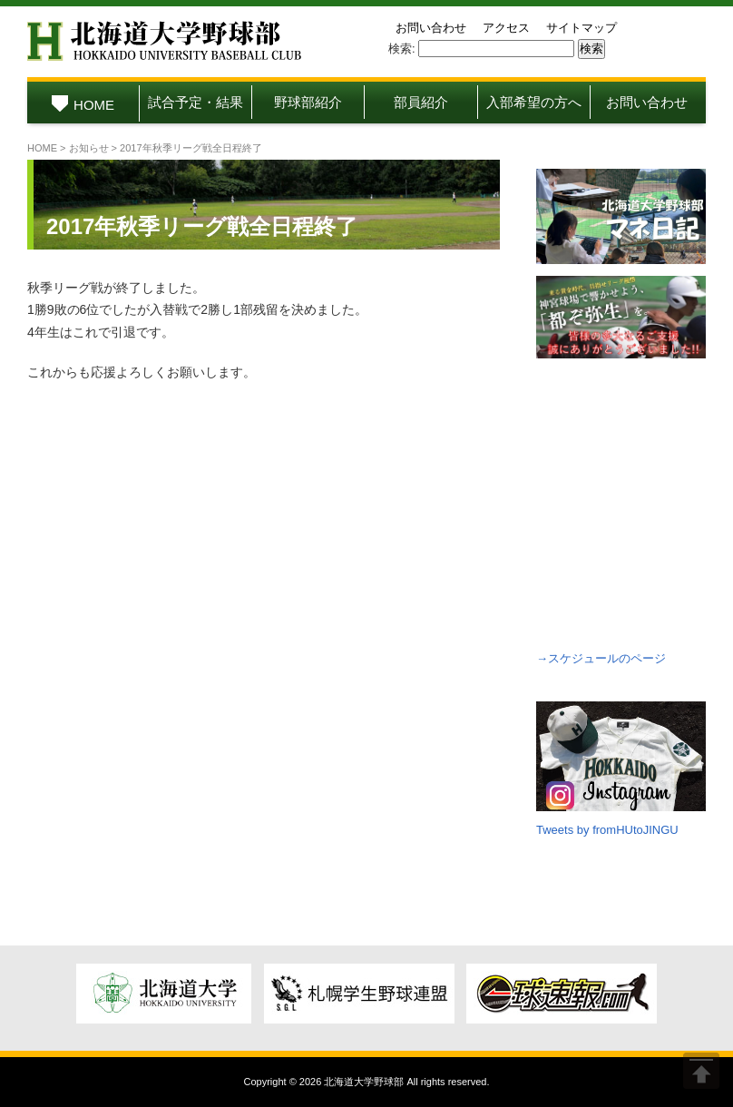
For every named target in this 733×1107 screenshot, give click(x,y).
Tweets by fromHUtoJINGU (607, 830)
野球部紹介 (308, 102)
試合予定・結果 (195, 102)
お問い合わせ (431, 27)
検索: (401, 48)
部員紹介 (421, 102)
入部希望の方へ (534, 102)
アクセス (506, 27)
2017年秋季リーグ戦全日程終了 (201, 226)
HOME (83, 105)
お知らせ (89, 147)
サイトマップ (581, 27)
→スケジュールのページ (601, 658)
